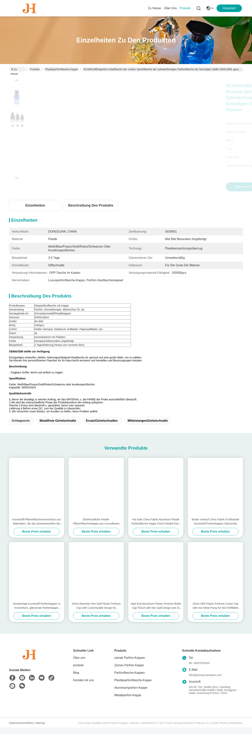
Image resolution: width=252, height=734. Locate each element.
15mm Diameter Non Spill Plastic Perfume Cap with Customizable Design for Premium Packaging (96, 612)
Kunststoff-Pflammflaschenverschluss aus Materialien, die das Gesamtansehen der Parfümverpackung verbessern (36, 528)
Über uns (170, 8)
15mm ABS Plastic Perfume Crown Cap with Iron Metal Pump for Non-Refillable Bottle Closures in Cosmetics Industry (215, 612)
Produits (35, 69)
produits (185, 8)
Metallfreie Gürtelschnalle (58, 427)
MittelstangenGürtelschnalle (148, 427)
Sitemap (40, 729)
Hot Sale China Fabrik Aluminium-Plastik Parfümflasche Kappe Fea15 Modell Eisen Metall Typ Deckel (155, 528)
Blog (76, 679)
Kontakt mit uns (83, 686)
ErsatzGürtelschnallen (102, 427)
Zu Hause (154, 8)
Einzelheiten (35, 205)
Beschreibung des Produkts (90, 205)
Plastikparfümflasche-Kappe (61, 69)
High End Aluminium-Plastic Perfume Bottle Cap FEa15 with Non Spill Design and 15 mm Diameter (156, 612)
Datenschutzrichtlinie (21, 729)
